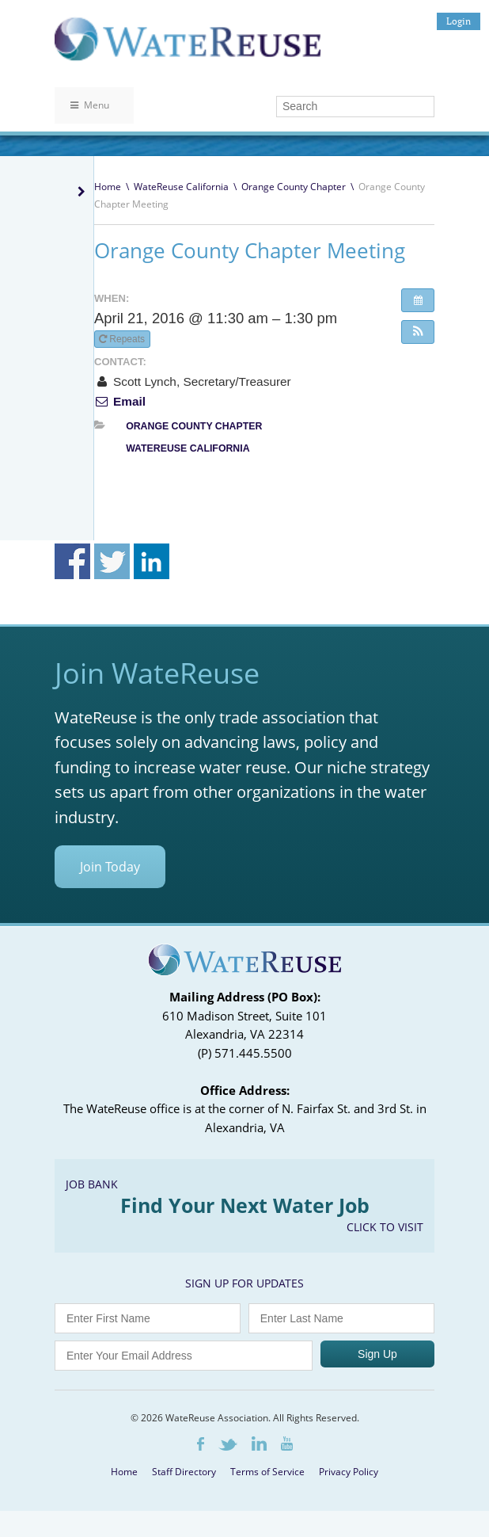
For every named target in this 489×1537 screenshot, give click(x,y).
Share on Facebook (72, 561)
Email (120, 401)
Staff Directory (184, 1471)
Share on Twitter (112, 561)
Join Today (110, 866)
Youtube (287, 1443)
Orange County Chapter (293, 186)
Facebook (200, 1444)
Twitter (227, 1445)
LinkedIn (259, 1443)
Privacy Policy (348, 1471)
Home (107, 186)
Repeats (123, 339)
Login (458, 21)
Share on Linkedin (151, 561)
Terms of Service (267, 1471)
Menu (89, 105)
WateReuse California (181, 186)
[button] (418, 332)
